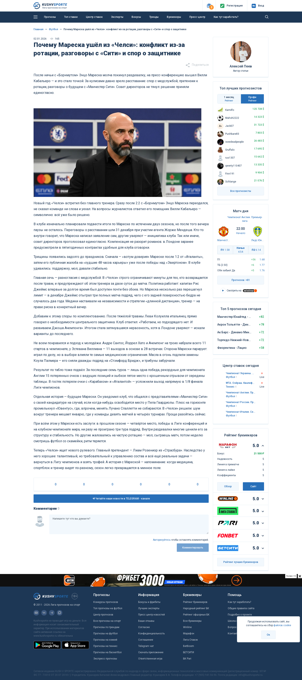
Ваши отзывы (146, 620)
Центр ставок (94, 17)
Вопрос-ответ (236, 627)
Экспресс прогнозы (105, 658)
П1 (225, 249)
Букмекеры (174, 17)
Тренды (154, 17)
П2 (256, 249)
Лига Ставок (190, 639)
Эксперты (117, 17)
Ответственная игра (150, 658)
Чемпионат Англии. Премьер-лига (241, 392)
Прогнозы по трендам (106, 627)
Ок (268, 634)
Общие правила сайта (241, 608)
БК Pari (187, 658)
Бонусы (136, 17)
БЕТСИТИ (188, 652)
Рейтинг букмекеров (195, 602)
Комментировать (192, 547)
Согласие (144, 627)
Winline (187, 627)
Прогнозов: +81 (241, 280)
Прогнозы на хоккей (105, 639)
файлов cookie (282, 625)
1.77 (262, 265)
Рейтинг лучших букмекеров (240, 562)
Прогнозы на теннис (105, 646)
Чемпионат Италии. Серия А (241, 411)
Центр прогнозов (103, 614)
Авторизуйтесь (162, 539)
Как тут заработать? (226, 17)
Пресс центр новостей (151, 614)
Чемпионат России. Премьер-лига (241, 402)
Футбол (231, 377)
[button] (209, 6)
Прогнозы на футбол (105, 633)
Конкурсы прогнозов (105, 602)
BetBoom (188, 646)
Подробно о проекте (240, 614)
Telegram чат (146, 646)
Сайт (253, 486)
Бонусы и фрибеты (149, 602)
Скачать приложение (150, 652)
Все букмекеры (192, 620)
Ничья (241, 250)
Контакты (233, 633)
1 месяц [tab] (229, 99)
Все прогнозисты (240, 191)
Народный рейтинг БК (196, 608)
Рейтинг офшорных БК (196, 614)
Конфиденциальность (151, 633)
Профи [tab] (252, 99)
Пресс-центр (197, 17)
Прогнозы (50, 17)
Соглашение (145, 639)
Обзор (228, 486)
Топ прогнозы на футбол (107, 608)
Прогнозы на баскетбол (107, 652)
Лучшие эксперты (148, 608)
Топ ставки (71, 17)
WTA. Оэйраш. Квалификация (241, 382)
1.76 (262, 270)
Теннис (231, 386)
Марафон (188, 633)
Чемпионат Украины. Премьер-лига (241, 373)
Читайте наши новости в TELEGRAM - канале (121, 498)
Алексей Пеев (241, 66)
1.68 (262, 259)
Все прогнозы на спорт (107, 620)
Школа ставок (236, 620)
